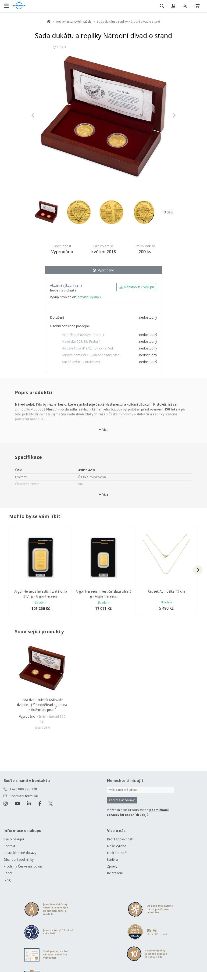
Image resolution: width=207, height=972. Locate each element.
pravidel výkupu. (89, 297)
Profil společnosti (120, 839)
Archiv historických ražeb (73, 21)
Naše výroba (116, 846)
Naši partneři (117, 852)
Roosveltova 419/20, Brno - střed (87, 348)
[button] (42, 115)
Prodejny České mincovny (23, 866)
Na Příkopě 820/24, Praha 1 (83, 334)
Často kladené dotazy (20, 852)
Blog (7, 880)
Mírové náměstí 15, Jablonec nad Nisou (91, 355)
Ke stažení (115, 873)
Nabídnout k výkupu (136, 287)
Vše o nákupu (14, 839)
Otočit (59, 49)
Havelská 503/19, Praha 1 (81, 341)
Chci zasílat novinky (122, 800)
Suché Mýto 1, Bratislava (81, 362)
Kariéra (112, 859)
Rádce (8, 873)
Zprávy (112, 866)
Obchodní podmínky (19, 859)
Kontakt (9, 846)
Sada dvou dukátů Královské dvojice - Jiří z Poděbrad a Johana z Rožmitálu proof (42, 705)
